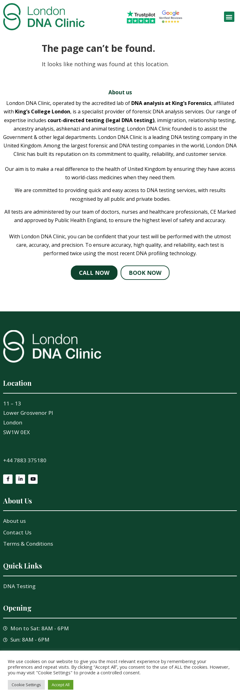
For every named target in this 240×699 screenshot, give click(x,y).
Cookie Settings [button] (26, 684)
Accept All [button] (61, 684)
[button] (229, 17)
